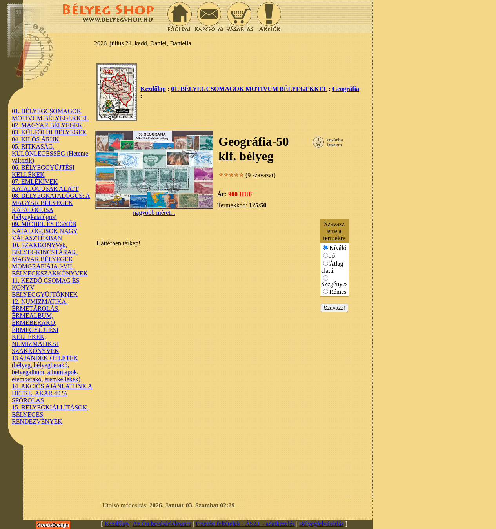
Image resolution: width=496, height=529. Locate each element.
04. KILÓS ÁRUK (35, 139)
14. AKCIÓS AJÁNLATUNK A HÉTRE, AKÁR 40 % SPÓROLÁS (52, 393)
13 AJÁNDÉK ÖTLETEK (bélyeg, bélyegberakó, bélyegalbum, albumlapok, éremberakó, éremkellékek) (46, 368)
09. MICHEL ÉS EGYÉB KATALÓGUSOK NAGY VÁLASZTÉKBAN (45, 231)
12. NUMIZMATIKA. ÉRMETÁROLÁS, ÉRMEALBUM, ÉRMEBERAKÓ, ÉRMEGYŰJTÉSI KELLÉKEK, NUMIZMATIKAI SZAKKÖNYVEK (40, 326)
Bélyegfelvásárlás (321, 523)
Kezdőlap (153, 88)
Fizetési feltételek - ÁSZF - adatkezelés (245, 523)
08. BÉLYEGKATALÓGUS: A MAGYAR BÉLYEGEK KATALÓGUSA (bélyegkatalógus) (51, 206)
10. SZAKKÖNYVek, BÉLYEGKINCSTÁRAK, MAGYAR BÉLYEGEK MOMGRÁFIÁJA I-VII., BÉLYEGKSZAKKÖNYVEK (50, 259)
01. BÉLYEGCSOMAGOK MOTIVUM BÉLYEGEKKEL (50, 114)
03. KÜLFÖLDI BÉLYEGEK (49, 132)
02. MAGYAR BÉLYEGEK (47, 125)
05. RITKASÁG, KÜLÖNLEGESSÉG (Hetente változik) (50, 153)
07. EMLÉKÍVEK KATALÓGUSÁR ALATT (45, 185)
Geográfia (345, 88)
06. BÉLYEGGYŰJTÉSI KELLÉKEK (43, 171)
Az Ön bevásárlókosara (162, 523)
